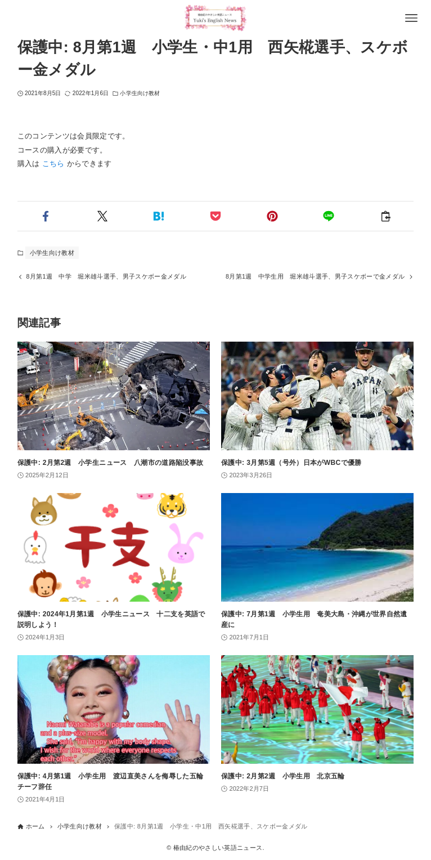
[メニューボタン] (411, 18)
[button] (45, 216)
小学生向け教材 (140, 93)
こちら (53, 163)
